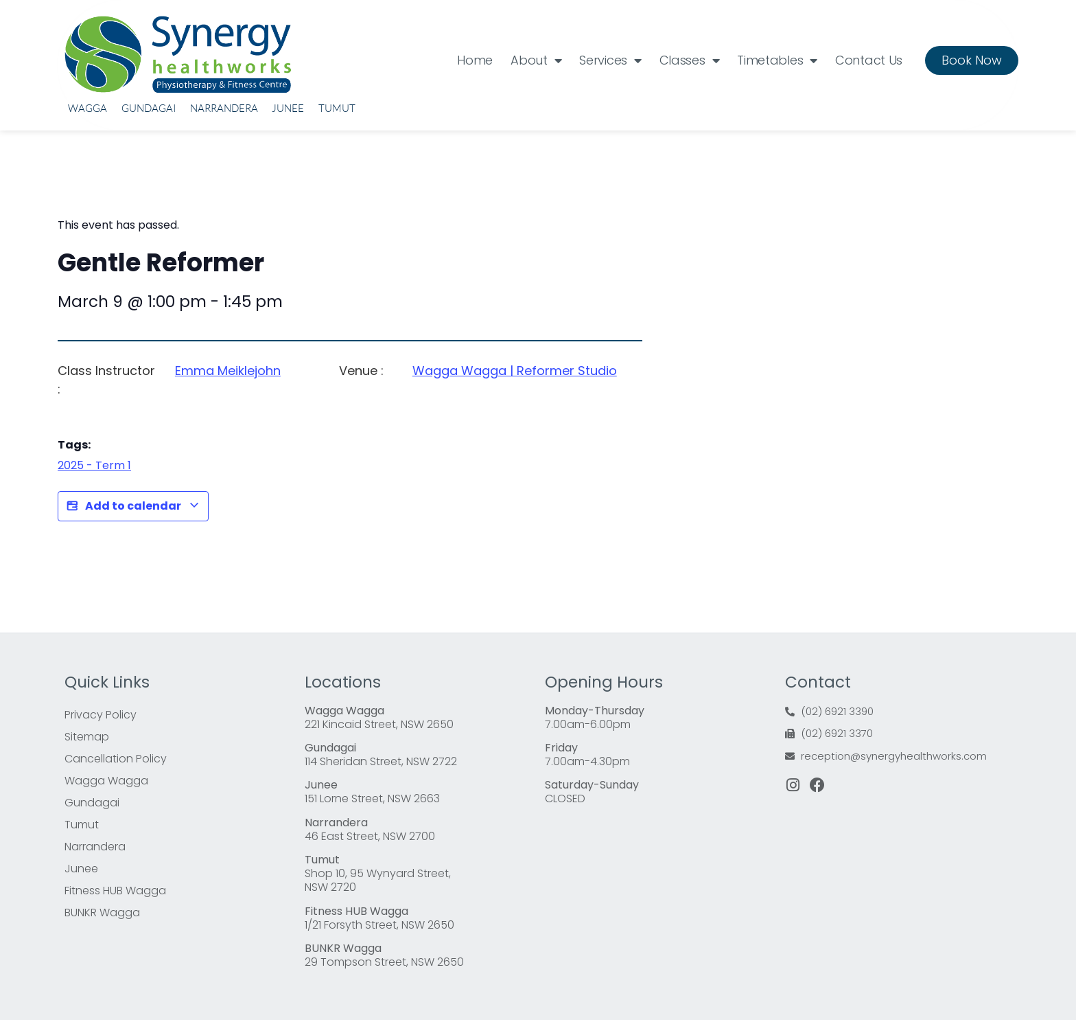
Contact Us (868, 60)
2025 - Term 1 (94, 465)
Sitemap (87, 737)
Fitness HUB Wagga (115, 890)
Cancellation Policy (116, 759)
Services (610, 60)
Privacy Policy (101, 715)
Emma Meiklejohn (228, 370)
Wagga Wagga (106, 781)
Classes (689, 60)
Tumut (336, 108)
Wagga (87, 108)
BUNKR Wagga (102, 912)
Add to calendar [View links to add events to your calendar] (133, 506)
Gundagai (148, 108)
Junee (288, 108)
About (536, 60)
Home (475, 60)
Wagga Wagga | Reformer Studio (514, 370)
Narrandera (224, 108)
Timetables (777, 60)
